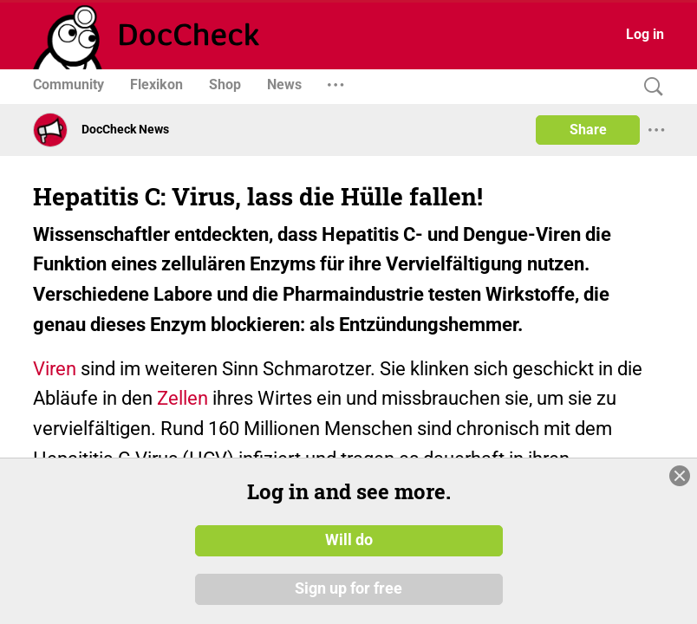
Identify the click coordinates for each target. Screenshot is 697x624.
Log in (645, 34)
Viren (54, 369)
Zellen (182, 398)
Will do (349, 540)
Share (588, 129)
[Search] (649, 87)
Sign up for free (348, 588)
